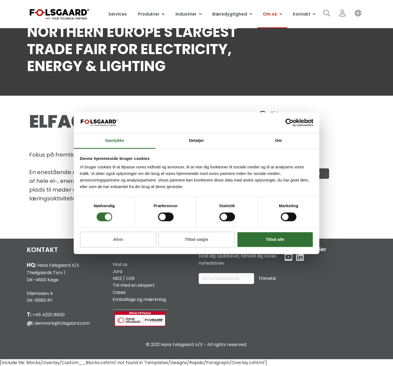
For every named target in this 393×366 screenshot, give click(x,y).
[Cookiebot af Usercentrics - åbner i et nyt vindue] (289, 122)
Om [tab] (278, 140)
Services (117, 14)
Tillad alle (275, 239)
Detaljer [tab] (196, 140)
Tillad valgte (196, 239)
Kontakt (301, 14)
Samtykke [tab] (114, 140)
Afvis (118, 239)
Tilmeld (267, 278)
